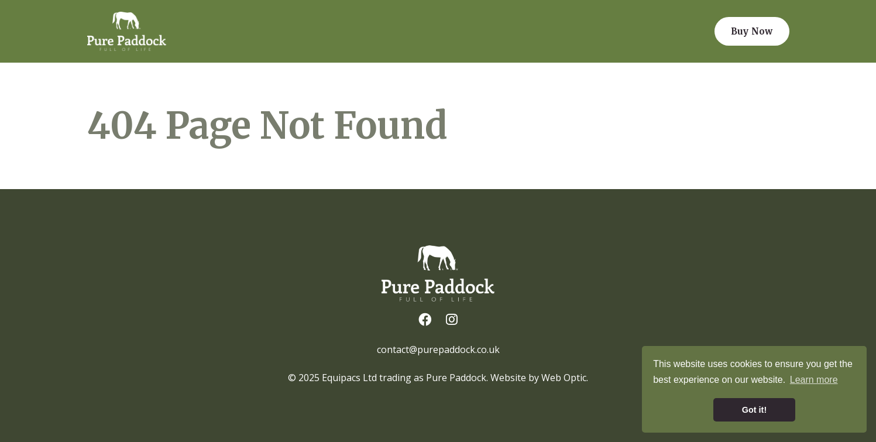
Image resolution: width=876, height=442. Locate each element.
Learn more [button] (814, 380)
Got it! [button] (754, 409)
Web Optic (563, 377)
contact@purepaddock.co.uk (438, 349)
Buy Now (751, 31)
